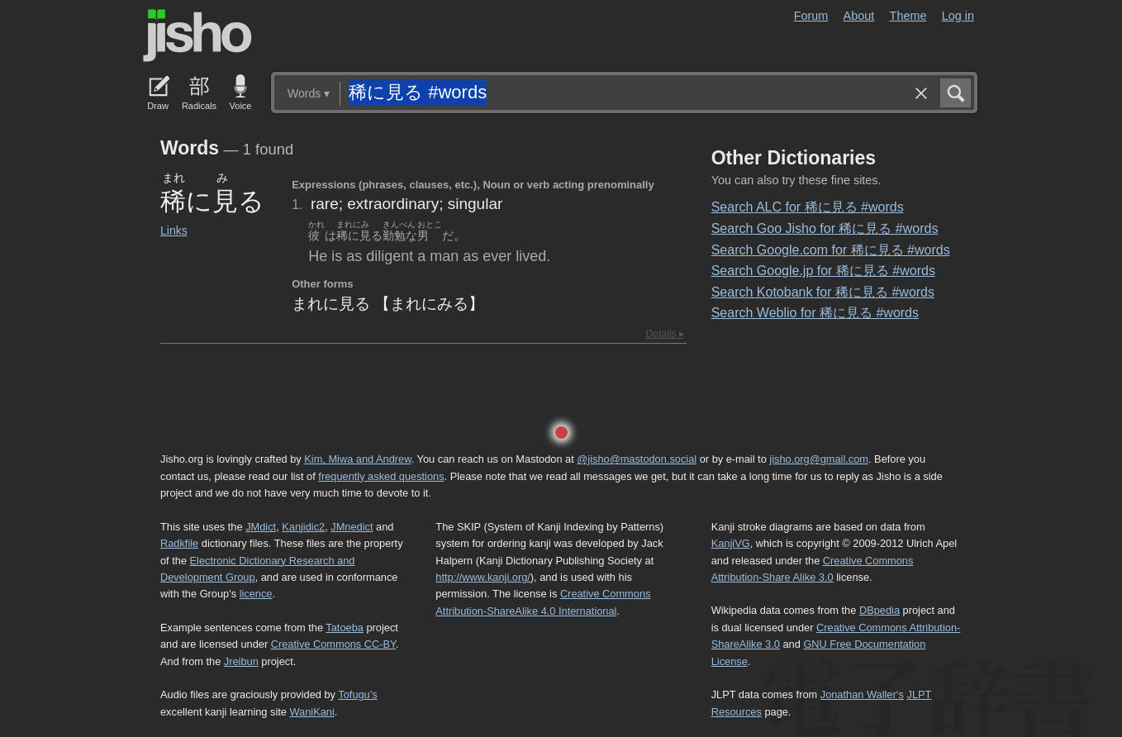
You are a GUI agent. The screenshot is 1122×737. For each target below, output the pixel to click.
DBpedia (879, 610)
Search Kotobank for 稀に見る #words (822, 292)
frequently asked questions (381, 476)
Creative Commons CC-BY (333, 644)
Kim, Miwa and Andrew (357, 459)
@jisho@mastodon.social (636, 459)
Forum (811, 15)
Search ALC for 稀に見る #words (807, 207)
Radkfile (179, 543)
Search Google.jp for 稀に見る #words (823, 271)
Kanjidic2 (303, 527)
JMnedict (351, 527)
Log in (958, 15)
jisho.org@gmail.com (818, 459)
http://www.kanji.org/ (482, 577)
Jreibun (241, 661)
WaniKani (312, 712)
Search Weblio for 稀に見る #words (815, 313)
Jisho (197, 35)
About (859, 15)
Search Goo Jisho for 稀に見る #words (825, 228)
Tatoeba (345, 627)
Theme (908, 15)
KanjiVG (730, 543)
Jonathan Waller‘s (862, 694)
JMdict (260, 527)
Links (174, 230)
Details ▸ (665, 334)
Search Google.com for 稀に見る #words (830, 250)
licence (256, 593)
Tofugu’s (357, 694)
